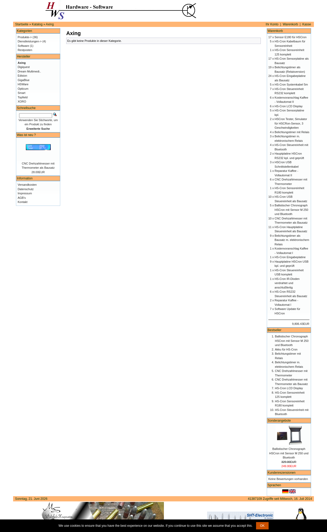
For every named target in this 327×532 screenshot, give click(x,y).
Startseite (22, 24)
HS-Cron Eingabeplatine (290, 257)
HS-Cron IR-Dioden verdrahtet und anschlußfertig (287, 283)
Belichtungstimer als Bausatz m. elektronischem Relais (292, 240)
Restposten (25, 50)
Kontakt (22, 201)
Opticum (23, 88)
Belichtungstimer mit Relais (292, 132)
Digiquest (24, 67)
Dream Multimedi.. (29, 71)
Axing (50, 24)
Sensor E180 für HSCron (291, 37)
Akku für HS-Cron (286, 349)
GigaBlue (23, 80)
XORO (22, 101)
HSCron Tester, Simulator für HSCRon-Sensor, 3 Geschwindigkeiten (291, 123)
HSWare (23, 84)
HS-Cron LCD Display (289, 106)
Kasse (306, 24)
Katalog (37, 24)
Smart (21, 92)
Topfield (22, 97)
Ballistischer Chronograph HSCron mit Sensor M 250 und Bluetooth (291, 210)
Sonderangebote (279, 420)
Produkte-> (25, 37)
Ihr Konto (272, 24)
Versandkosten (27, 184)
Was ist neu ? (26, 135)
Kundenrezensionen (282, 472)
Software (23, 45)
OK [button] (262, 526)
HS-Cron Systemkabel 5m (291, 84)
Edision (22, 75)
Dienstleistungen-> (29, 41)
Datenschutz (26, 189)
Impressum (25, 193)
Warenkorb (290, 24)
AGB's (22, 197)
